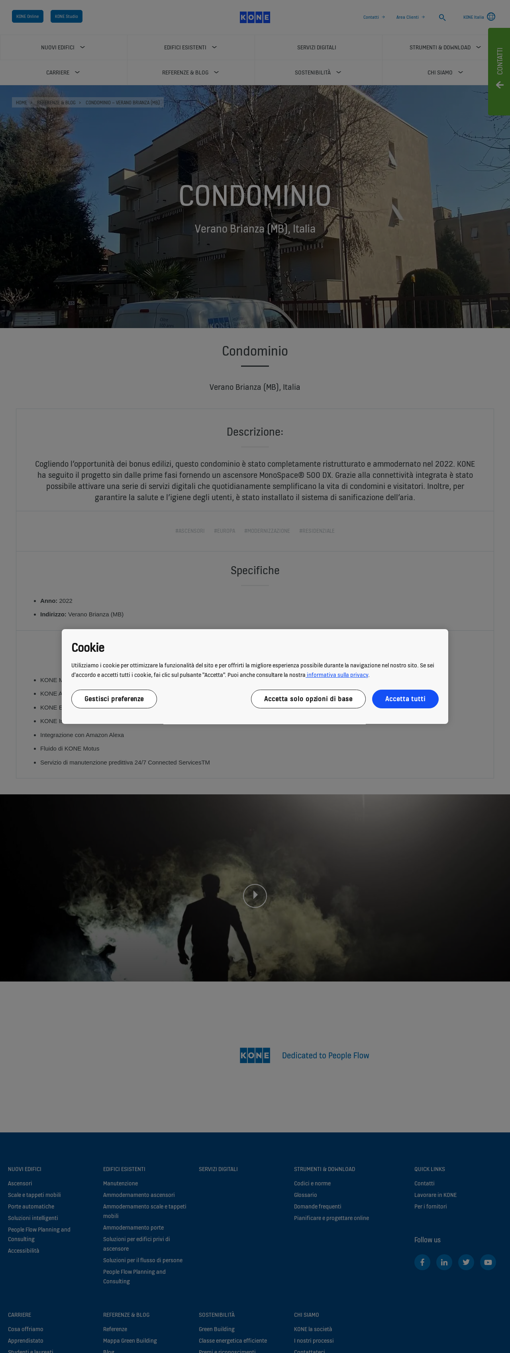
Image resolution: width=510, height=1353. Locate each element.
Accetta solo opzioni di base (308, 698)
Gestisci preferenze (114, 698)
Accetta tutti (405, 698)
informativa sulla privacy (337, 674)
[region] (255, 676)
